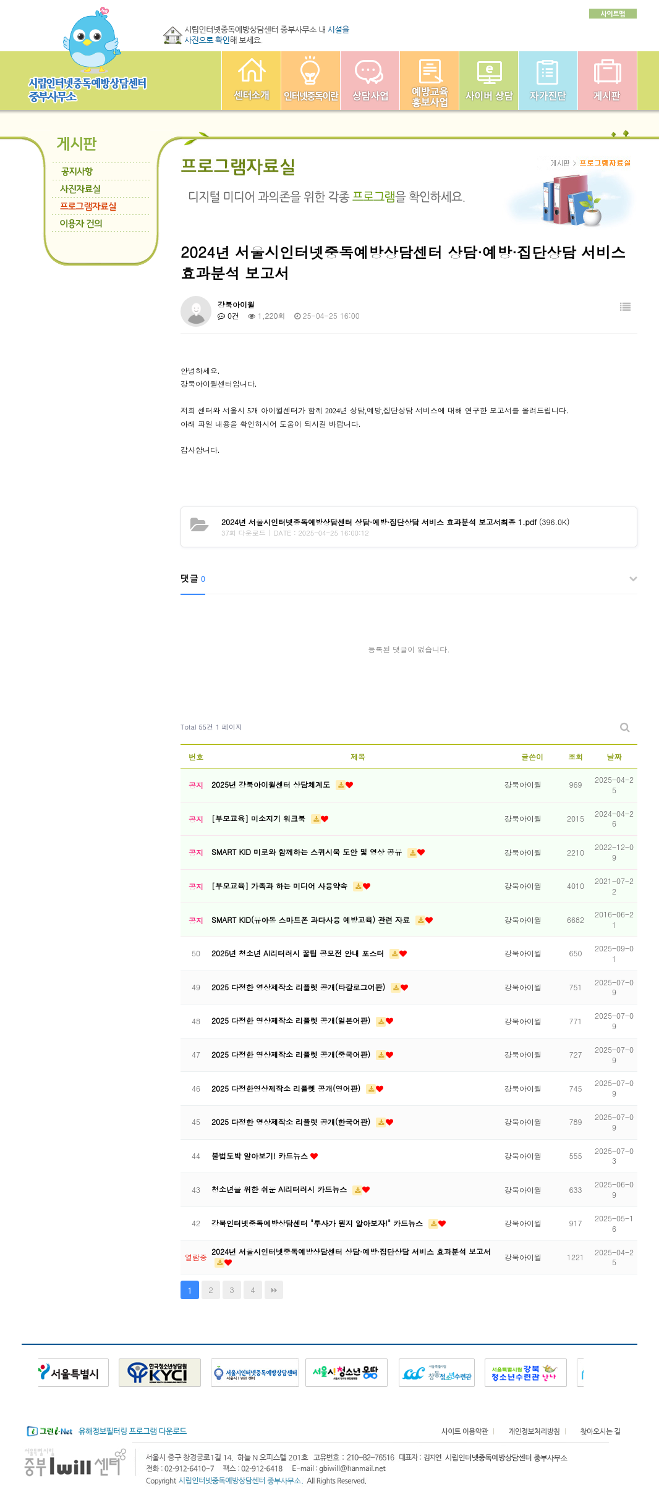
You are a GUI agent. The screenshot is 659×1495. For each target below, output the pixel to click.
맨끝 (274, 1290)
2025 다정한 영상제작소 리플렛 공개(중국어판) (292, 1054)
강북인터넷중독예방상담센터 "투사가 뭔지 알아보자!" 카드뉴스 (318, 1223)
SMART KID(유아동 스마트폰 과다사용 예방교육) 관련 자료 (311, 919)
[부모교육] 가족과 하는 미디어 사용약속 (280, 885)
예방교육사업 (429, 80)
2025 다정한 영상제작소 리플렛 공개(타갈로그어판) (299, 987)
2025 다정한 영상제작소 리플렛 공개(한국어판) (292, 1121)
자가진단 (548, 80)
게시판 (607, 80)
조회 (575, 756)
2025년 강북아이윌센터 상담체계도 (272, 784)
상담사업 (370, 80)
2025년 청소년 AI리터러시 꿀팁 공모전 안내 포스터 (298, 953)
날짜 (614, 756)
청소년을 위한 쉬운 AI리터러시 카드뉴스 (280, 1189)
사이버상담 (488, 80)
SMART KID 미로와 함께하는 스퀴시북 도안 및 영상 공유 (307, 851)
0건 (228, 315)
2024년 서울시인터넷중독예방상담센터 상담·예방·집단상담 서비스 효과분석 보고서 (351, 1251)
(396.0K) (395, 521)
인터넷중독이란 (310, 80)
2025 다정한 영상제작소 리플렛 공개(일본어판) (292, 1020)
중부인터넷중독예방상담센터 (251, 80)
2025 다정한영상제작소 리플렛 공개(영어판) (287, 1088)
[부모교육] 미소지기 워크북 (259, 818)
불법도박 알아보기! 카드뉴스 (260, 1155)
